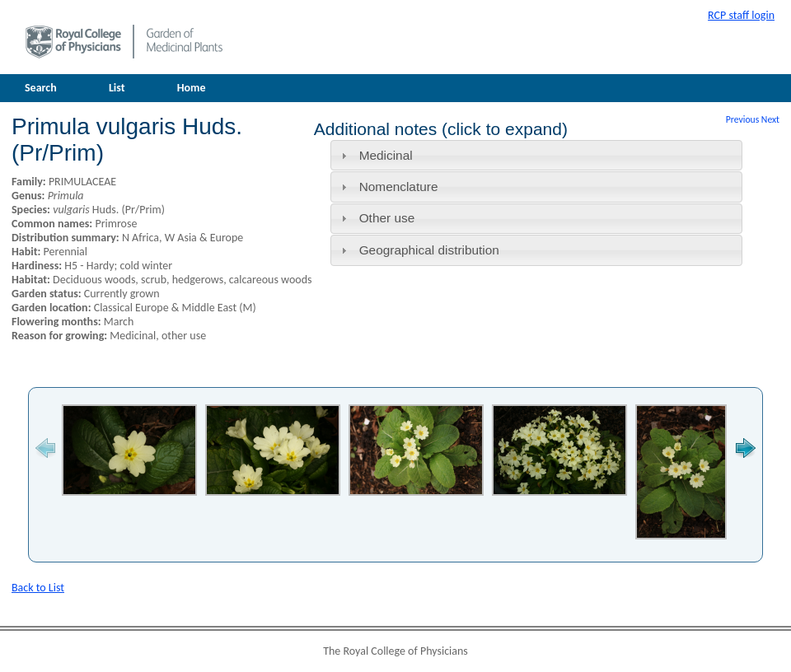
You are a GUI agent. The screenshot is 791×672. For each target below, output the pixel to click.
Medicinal (386, 155)
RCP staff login (741, 15)
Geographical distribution (429, 250)
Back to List (38, 588)
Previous (742, 119)
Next (770, 119)
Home (191, 88)
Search (41, 88)
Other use (387, 218)
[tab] (536, 155)
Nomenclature (398, 187)
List (117, 88)
